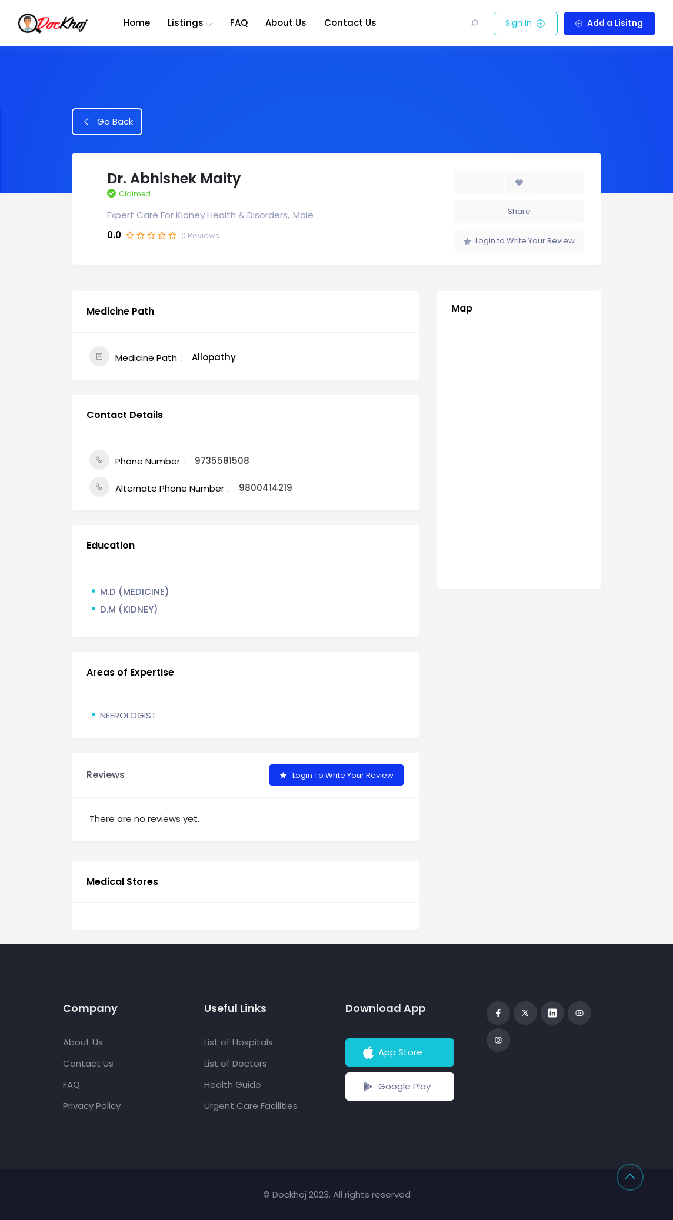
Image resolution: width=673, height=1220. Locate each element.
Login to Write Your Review (519, 240)
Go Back (107, 121)
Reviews (200, 235)
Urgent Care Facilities (251, 1105)
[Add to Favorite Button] (519, 182)
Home (137, 22)
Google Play (396, 1087)
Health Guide (232, 1084)
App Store (391, 1052)
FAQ (239, 22)
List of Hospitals (238, 1042)
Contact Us (350, 22)
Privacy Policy (92, 1105)
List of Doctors (235, 1063)
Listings (186, 22)
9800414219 (265, 488)
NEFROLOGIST (128, 715)
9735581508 (222, 460)
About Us (285, 22)
